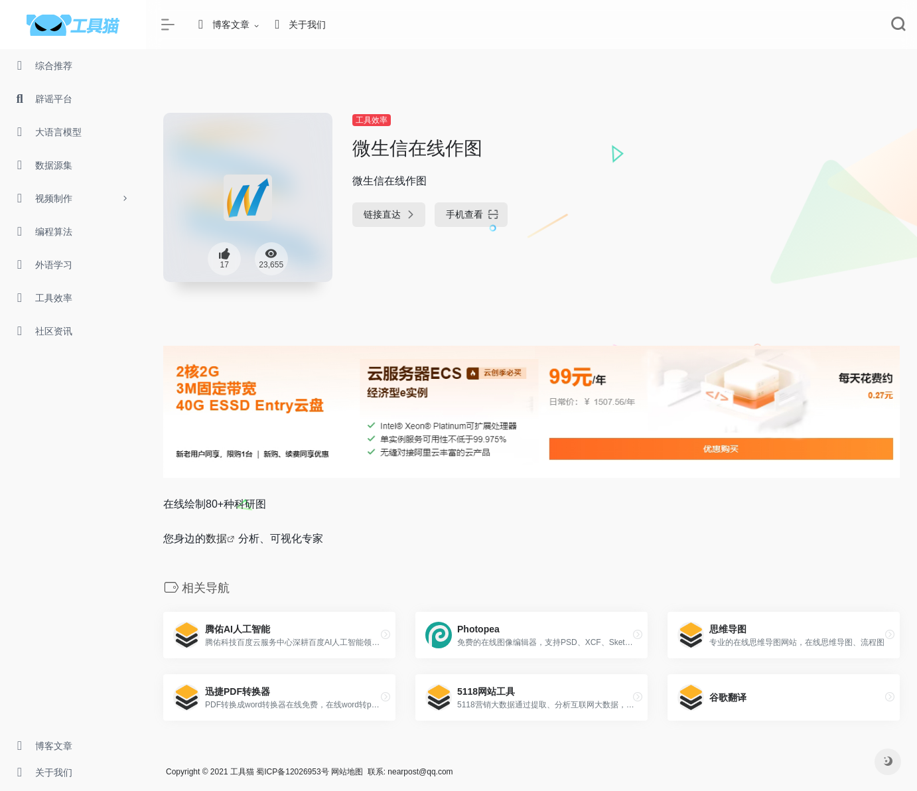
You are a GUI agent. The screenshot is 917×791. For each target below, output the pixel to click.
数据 (216, 538)
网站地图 (347, 771)
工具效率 (372, 120)
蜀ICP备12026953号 (292, 771)
